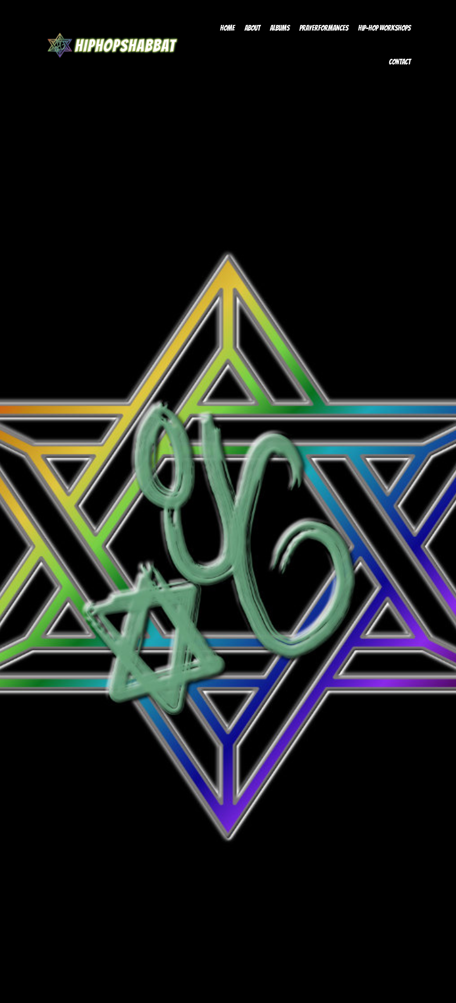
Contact (400, 62)
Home (227, 28)
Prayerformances (323, 28)
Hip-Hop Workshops (384, 28)
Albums (279, 28)
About (252, 28)
